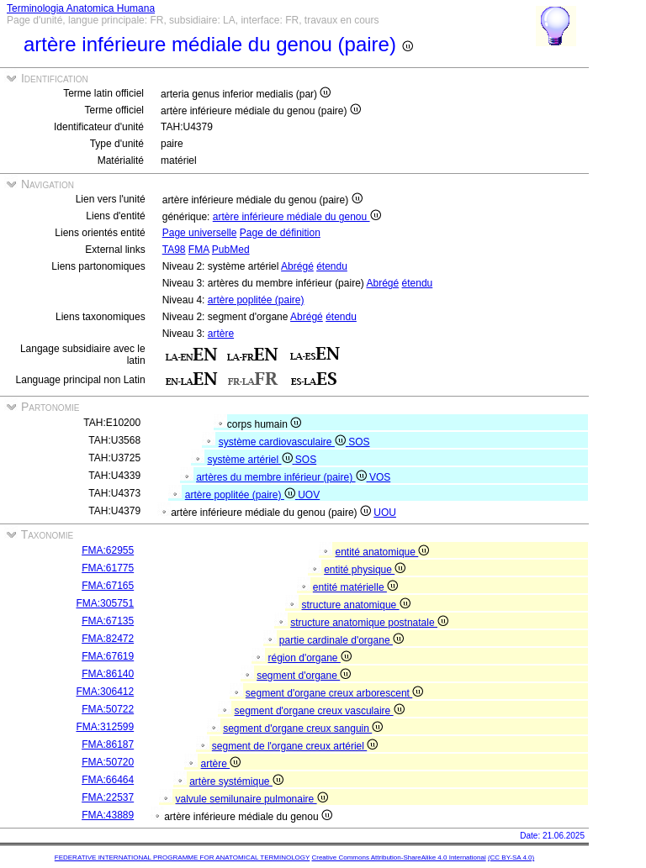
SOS (358, 442)
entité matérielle (355, 587)
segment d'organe (304, 675)
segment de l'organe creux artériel (295, 746)
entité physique (364, 570)
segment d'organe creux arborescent (334, 693)
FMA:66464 (108, 780)
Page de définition (280, 233)
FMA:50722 (108, 709)
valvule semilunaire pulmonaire (252, 799)
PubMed (231, 249)
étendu (331, 266)
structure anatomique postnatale (369, 623)
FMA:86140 (108, 674)
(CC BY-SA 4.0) (511, 857)
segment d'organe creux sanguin (303, 728)
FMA (198, 249)
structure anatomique (356, 605)
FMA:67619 (108, 656)
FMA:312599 (105, 727)
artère (221, 333)
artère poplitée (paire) (256, 300)
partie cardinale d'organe (341, 640)
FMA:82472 (108, 638)
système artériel (250, 460)
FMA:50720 (108, 762)
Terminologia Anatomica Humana (81, 8)
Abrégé (297, 266)
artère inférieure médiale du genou (297, 217)
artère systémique (236, 781)
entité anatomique (383, 552)
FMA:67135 (108, 621)
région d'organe (310, 658)
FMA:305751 (105, 603)
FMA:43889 (108, 815)
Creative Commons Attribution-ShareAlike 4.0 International (398, 857)
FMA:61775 (108, 568)
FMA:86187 (108, 744)
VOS (379, 477)
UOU (384, 512)
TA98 (174, 249)
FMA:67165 (108, 586)
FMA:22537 (108, 797)
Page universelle (199, 233)
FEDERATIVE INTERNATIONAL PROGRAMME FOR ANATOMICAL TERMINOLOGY (182, 857)
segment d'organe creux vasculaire (320, 711)
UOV (309, 495)
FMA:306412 (105, 691)
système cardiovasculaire (283, 442)
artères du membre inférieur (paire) (282, 477)
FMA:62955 (108, 550)
